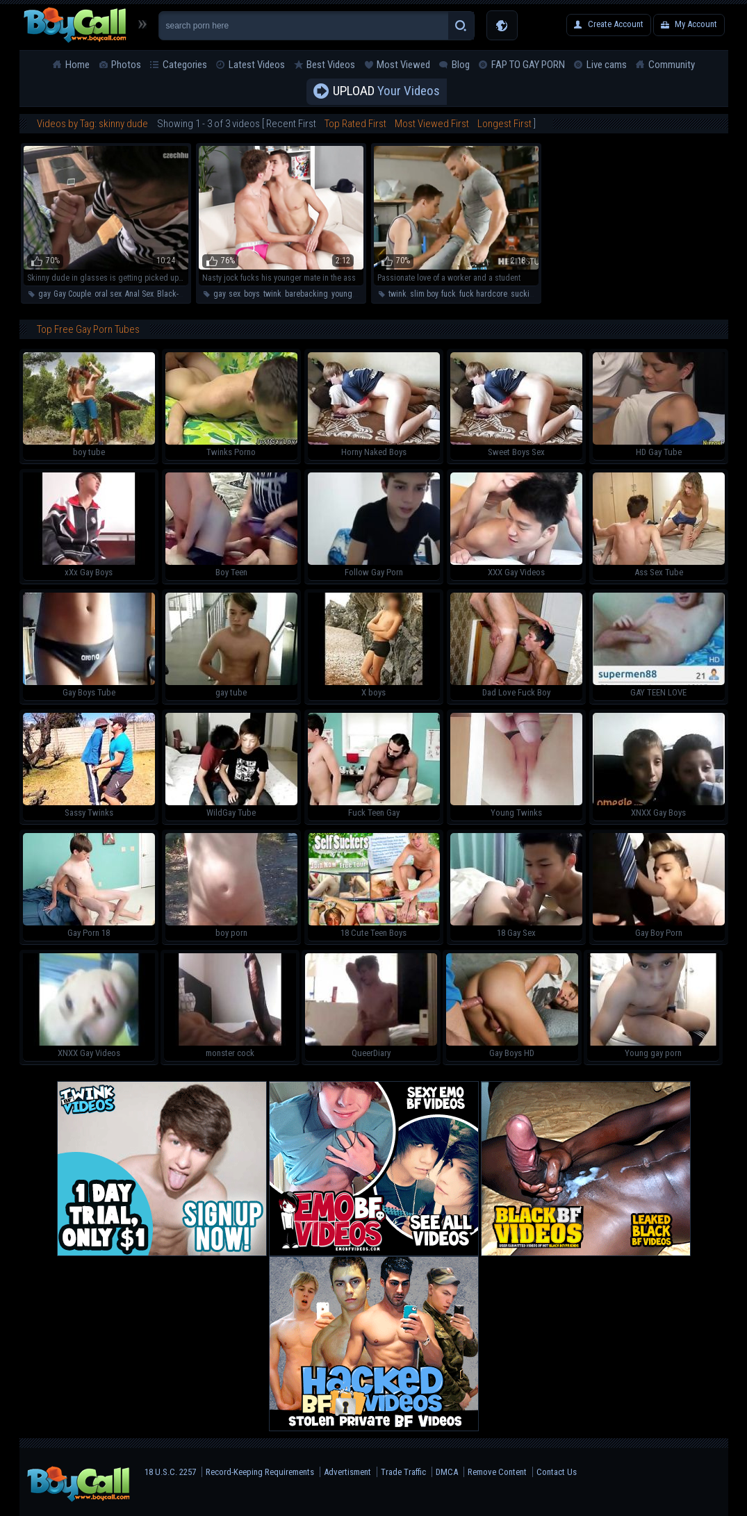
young (341, 294)
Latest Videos (257, 64)
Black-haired (179, 294)
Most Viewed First (432, 123)
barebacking (306, 294)
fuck (448, 294)
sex (234, 294)
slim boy (424, 294)
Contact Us (556, 1472)
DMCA (447, 1472)
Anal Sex (139, 294)
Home (77, 64)
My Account (696, 24)
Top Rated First (355, 123)
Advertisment (347, 1472)
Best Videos (330, 64)
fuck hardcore (483, 294)
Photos (126, 64)
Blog (461, 64)
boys (252, 294)
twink (272, 294)
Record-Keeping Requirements (260, 1472)
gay (44, 294)
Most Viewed (403, 64)
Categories (185, 64)
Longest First (504, 123)
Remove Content (497, 1472)
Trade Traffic (403, 1472)
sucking (525, 294)
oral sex (108, 294)
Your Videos (386, 92)
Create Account (615, 24)
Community (671, 64)
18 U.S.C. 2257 (170, 1472)
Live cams (606, 64)
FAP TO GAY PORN (528, 64)
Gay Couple (72, 294)
